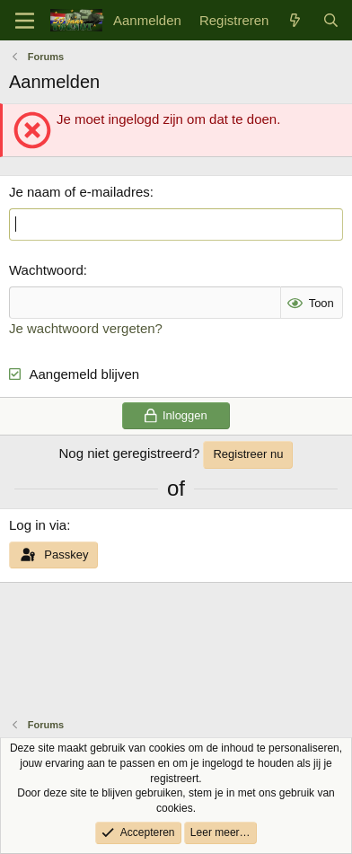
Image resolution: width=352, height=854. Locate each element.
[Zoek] (330, 20)
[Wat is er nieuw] (294, 20)
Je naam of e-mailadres (79, 191)
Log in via (37, 525)
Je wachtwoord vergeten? (86, 328)
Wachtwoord (46, 269)
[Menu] (25, 21)
